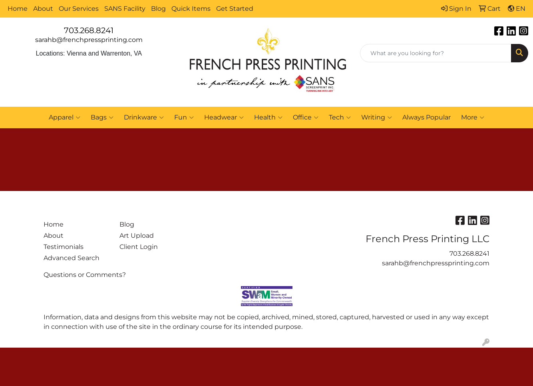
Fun (184, 117)
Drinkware (144, 117)
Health (268, 117)
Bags (102, 117)
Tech (340, 117)
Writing (376, 117)
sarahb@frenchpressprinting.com (89, 40)
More (472, 117)
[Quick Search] (435, 53)
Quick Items (191, 8)
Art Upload (136, 235)
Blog (158, 8)
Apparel (64, 117)
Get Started (234, 8)
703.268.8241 (88, 30)
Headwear (224, 117)
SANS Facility (124, 8)
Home (18, 8)
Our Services (79, 8)
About (43, 8)
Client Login (138, 247)
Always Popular (426, 117)
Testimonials (64, 247)
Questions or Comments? (85, 275)
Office (305, 117)
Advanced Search (71, 258)
